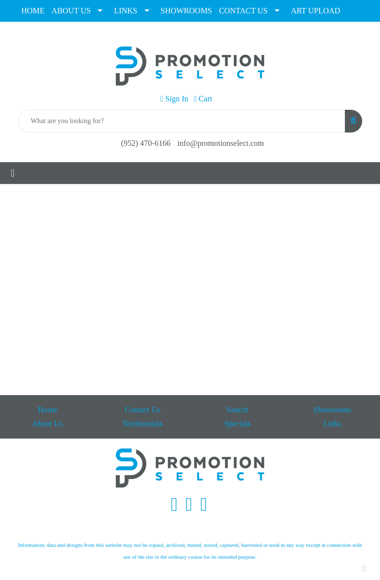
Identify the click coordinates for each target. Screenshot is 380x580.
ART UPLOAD (315, 10)
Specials (237, 423)
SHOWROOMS (186, 10)
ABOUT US (71, 10)
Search (237, 409)
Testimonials (142, 423)
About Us (47, 423)
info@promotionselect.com (220, 143)
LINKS (125, 10)
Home (47, 409)
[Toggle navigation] (12, 173)
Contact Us (142, 409)
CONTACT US (243, 10)
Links (332, 423)
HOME (33, 10)
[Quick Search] (181, 121)
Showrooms (332, 409)
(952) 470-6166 (145, 143)
